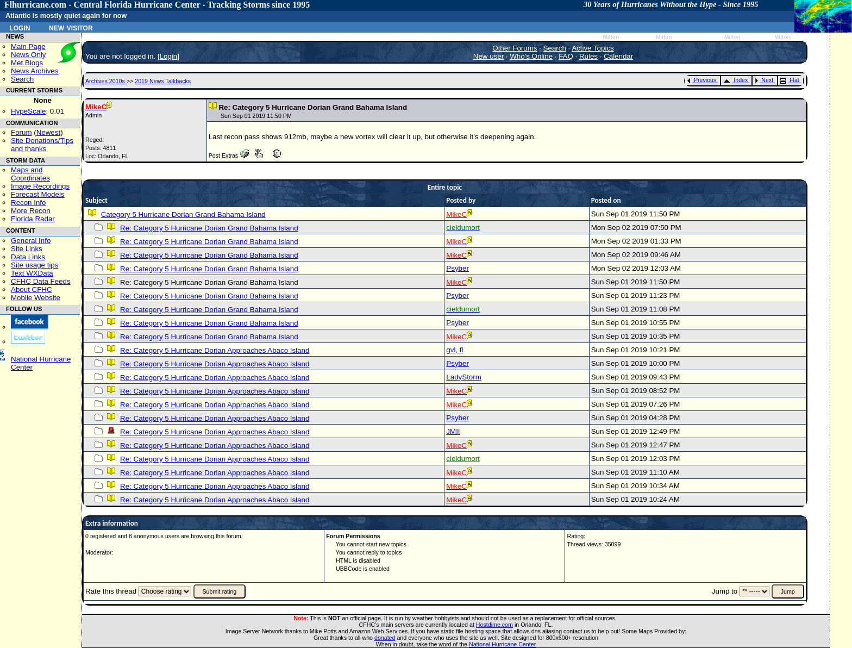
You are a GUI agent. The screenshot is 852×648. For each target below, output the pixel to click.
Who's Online (531, 56)
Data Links (28, 257)
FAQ (566, 56)
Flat (790, 80)
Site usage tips (34, 265)
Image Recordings (40, 186)
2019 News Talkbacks (163, 81)
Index (735, 80)
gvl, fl (454, 350)
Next (764, 80)
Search (22, 79)
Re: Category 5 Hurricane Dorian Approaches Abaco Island (214, 350)
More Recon (31, 211)
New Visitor (71, 27)
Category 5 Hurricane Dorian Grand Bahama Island (183, 214)
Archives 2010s (106, 81)
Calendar (618, 56)
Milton (611, 37)
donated (385, 637)
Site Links (26, 249)
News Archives (34, 71)
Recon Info (28, 202)
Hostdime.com (494, 624)
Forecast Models (38, 194)
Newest (48, 132)
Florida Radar (33, 219)
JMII (453, 431)
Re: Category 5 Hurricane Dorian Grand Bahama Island (209, 228)
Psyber (457, 268)
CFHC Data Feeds (41, 281)
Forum (21, 132)
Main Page (28, 46)
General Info (31, 240)
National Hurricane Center (502, 644)
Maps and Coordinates (30, 174)
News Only (28, 55)
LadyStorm (463, 377)
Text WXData (32, 273)
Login (19, 27)
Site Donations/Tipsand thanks (42, 144)
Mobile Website (35, 298)
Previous (702, 80)
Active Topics (593, 48)
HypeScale (28, 111)
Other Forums (514, 48)
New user (488, 56)
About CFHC (31, 289)
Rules (588, 56)
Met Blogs (27, 63)
